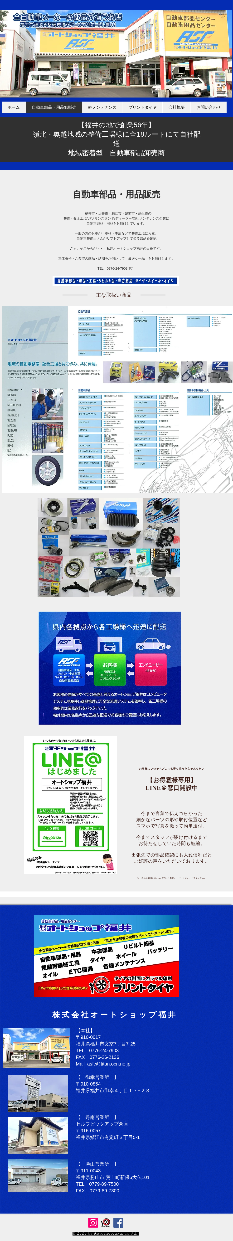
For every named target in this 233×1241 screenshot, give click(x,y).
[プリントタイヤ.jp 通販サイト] (106, 1223)
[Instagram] (93, 1223)
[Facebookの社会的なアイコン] (118, 1223)
